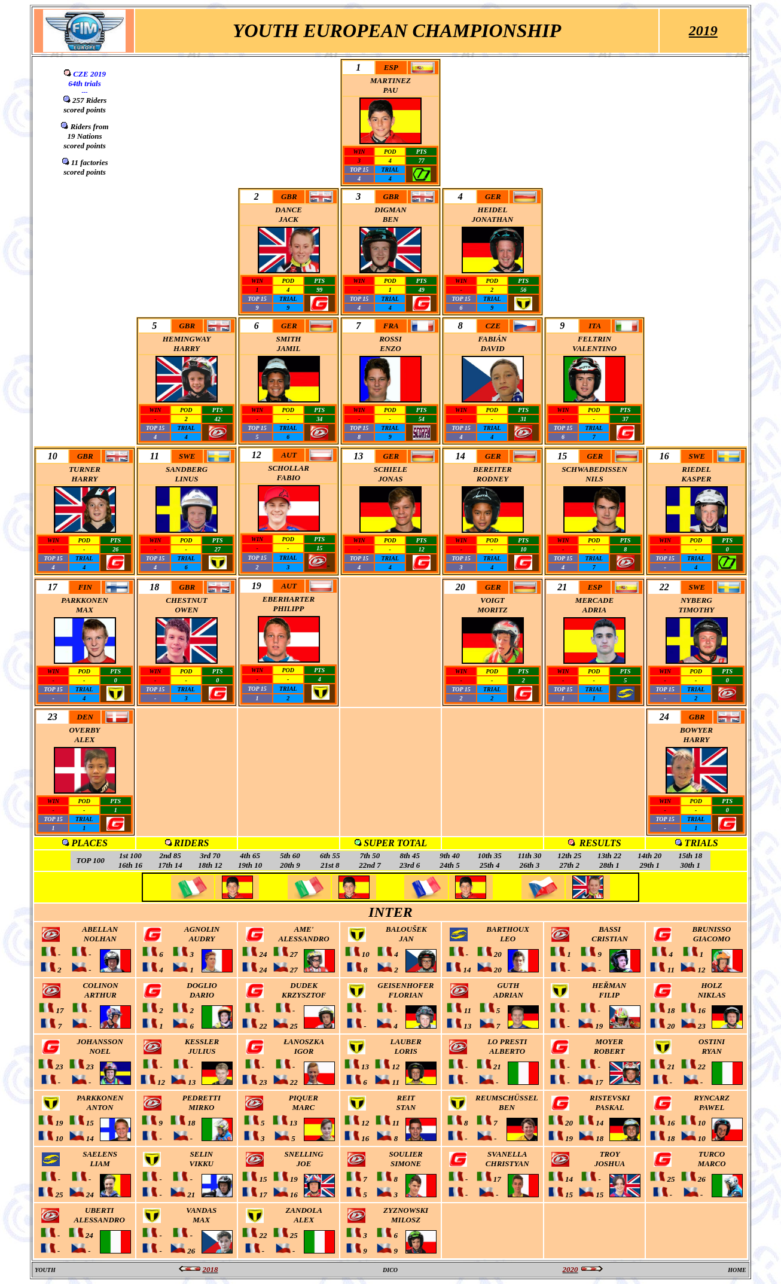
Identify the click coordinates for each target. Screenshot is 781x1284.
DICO (390, 1270)
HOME (737, 1270)
